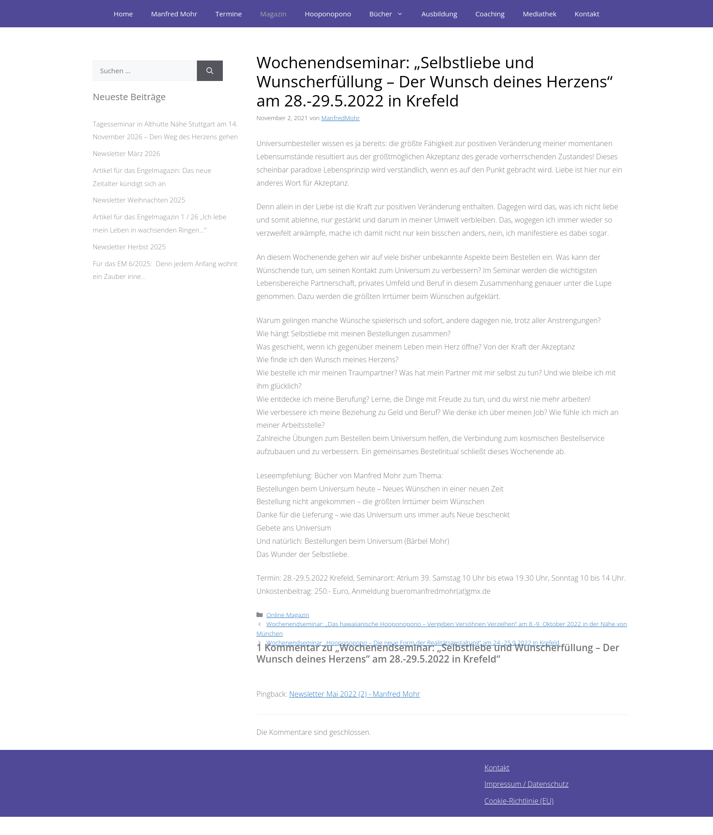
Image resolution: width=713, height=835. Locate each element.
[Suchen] (210, 71)
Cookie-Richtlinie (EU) (518, 801)
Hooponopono (328, 13)
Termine (229, 13)
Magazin (273, 13)
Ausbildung (439, 13)
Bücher (390, 13)
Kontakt (587, 13)
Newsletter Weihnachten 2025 (139, 199)
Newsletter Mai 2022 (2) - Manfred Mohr (354, 694)
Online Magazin (287, 614)
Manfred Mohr (174, 13)
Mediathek (540, 13)
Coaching (489, 13)
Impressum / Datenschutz (526, 784)
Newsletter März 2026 (126, 153)
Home (123, 13)
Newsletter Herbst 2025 (129, 246)
